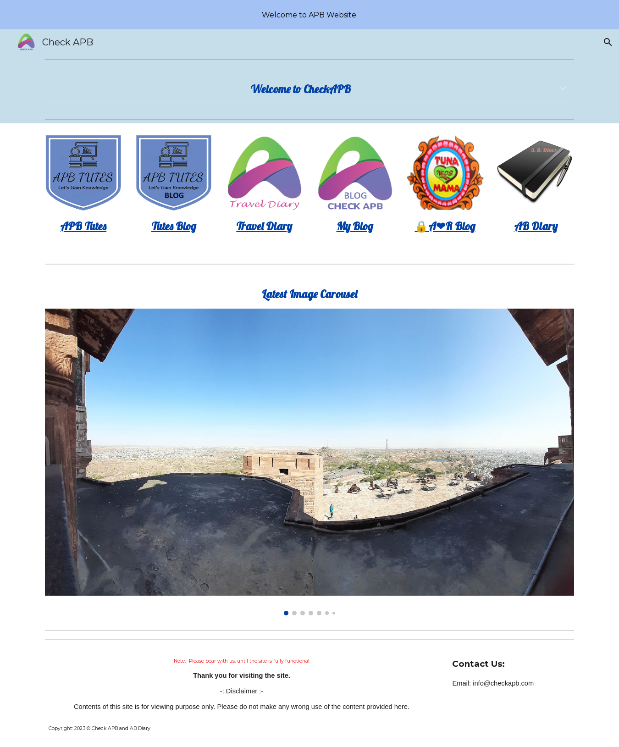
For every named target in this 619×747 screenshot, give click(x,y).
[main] (309, 89)
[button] (608, 42)
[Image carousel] (309, 462)
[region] (309, 14)
